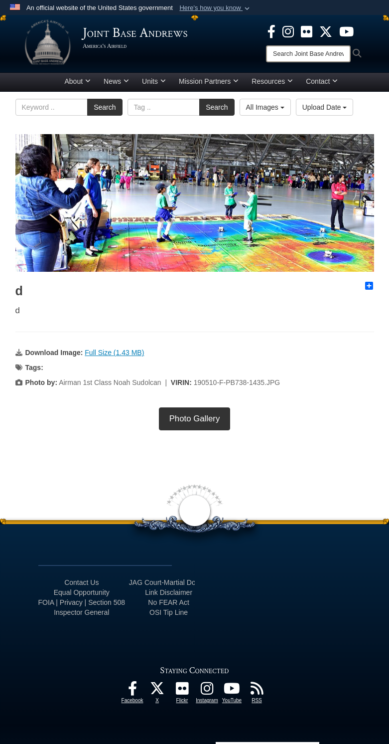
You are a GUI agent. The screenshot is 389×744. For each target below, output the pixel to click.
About (78, 81)
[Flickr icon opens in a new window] (306, 31)
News (116, 81)
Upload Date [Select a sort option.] (324, 107)
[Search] (308, 53)
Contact (322, 81)
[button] (215, 8)
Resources (272, 81)
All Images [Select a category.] (265, 107)
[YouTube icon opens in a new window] (346, 31)
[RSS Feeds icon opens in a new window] (257, 691)
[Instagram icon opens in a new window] (288, 31)
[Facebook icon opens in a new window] (271, 31)
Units (154, 81)
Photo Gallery (194, 418)
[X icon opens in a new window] (325, 31)
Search (105, 107)
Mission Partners (209, 81)
